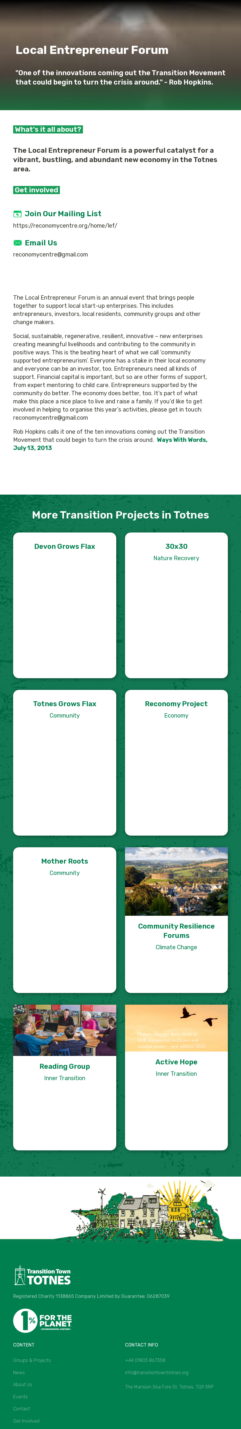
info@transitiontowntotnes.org (156, 1372)
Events (20, 1397)
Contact (21, 1409)
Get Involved (26, 1421)
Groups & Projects (32, 1360)
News (19, 1372)
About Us (22, 1384)
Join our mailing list (63, 213)
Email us (41, 242)
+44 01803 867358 (145, 1360)
